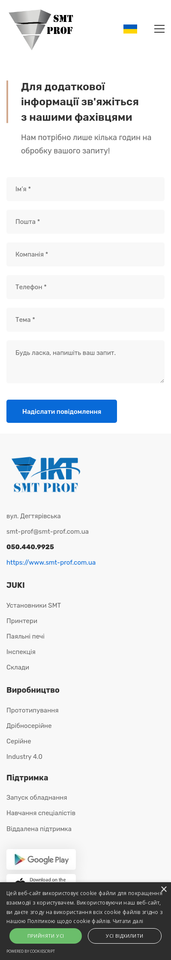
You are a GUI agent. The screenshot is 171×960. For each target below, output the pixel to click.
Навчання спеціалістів (40, 813)
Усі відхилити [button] (124, 935)
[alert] (85, 921)
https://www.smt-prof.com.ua (51, 562)
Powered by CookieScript (30, 951)
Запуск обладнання (36, 797)
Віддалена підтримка (39, 829)
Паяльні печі (25, 636)
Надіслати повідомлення (61, 412)
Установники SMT (33, 605)
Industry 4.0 (24, 757)
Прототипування (32, 710)
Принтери (21, 621)
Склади (17, 667)
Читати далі (128, 921)
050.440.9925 (30, 547)
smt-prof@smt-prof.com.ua (47, 531)
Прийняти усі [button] (45, 935)
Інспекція (21, 652)
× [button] (163, 890)
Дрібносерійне (29, 726)
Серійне (18, 741)
